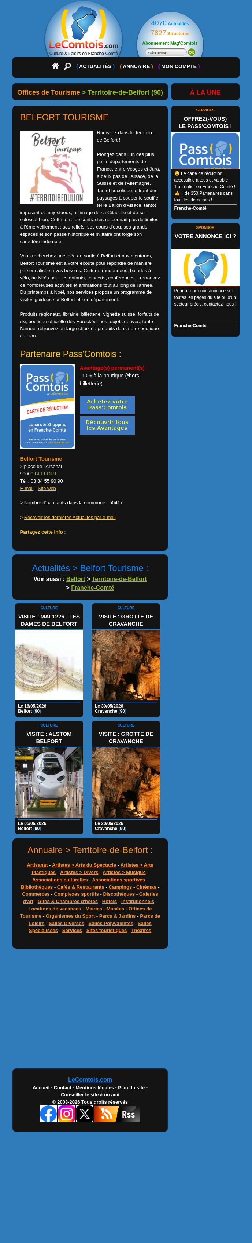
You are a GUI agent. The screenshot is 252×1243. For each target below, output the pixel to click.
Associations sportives (118, 879)
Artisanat (37, 865)
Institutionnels (137, 901)
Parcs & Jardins (117, 916)
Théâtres (141, 930)
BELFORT (46, 473)
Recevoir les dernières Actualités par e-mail (70, 517)
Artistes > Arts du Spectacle (84, 865)
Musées (115, 908)
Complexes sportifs (76, 894)
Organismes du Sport (70, 916)
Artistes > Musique (124, 872)
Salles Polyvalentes (111, 923)
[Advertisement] (89, 1010)
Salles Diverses (66, 923)
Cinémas (146, 887)
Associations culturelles (60, 879)
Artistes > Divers (79, 872)
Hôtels (109, 901)
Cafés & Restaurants (80, 887)
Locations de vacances (54, 908)
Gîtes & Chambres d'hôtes (68, 901)
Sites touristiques (106, 930)
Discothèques (119, 894)
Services (72, 930)
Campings (120, 887)
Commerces (36, 894)
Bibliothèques (37, 887)
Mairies (94, 908)
